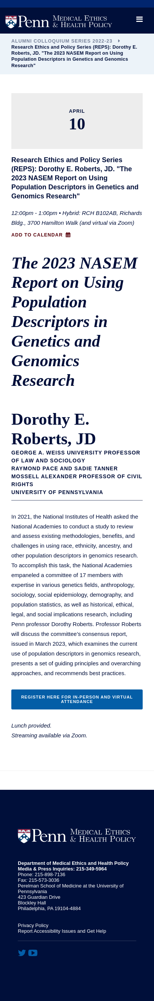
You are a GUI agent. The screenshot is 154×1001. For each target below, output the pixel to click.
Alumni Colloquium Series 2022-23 (61, 41)
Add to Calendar (37, 235)
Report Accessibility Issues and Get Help (62, 931)
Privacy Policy (33, 925)
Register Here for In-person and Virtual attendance (77, 699)
